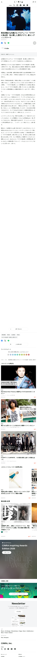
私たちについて (4, 654)
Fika (2, 637)
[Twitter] (14, 5)
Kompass (6, 637)
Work (2, 632)
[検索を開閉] (33, 2)
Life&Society (30, 631)
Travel (6, 632)
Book (24, 631)
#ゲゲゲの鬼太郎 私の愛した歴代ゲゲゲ (9, 337)
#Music (8, 334)
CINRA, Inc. (6, 643)
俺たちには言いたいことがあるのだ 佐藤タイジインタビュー (18, 425)
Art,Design (7, 631)
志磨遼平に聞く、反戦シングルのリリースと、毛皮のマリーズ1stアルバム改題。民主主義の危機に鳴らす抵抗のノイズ (15, 527)
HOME (2, 359)
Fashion (11, 632)
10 (28, 354)
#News (18, 334)
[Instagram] (17, 5)
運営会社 (20, 654)
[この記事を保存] (34, 43)
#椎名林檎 (4, 334)
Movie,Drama (14, 631)
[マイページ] (2, 2)
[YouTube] (24, 5)
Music (6, 359)
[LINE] (27, 5)
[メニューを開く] (35, 2)
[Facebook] (20, 5)
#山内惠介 (13, 334)
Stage (20, 631)
